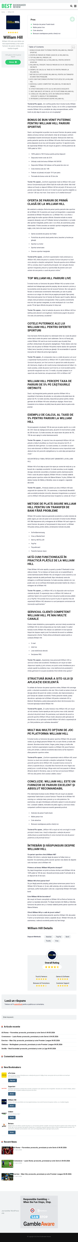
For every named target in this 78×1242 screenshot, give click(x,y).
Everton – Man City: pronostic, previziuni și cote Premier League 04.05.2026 (31, 1040)
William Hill (12, 1100)
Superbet (11, 1087)
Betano (11, 1124)
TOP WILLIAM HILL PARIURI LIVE (40, 57)
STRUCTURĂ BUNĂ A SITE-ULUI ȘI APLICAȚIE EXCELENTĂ (50, 89)
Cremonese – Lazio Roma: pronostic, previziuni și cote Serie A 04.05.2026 (30, 1037)
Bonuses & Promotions (41, 983)
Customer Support (62, 983)
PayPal (58, 937)
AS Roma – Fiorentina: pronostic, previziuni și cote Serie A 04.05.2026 (28, 1033)
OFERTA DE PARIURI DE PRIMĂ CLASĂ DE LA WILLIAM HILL (49, 55)
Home (3, 12)
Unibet (10, 1112)
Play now (12, 1080)
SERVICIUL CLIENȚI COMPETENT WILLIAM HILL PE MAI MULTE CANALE (50, 85)
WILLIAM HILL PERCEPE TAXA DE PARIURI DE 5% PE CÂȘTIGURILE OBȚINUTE (52, 66)
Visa (56, 941)
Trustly (48, 941)
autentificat (18, 1004)
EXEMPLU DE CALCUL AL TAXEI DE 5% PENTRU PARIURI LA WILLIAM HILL (49, 71)
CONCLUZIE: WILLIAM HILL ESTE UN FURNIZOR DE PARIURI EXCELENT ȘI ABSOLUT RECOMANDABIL (50, 95)
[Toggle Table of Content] (72, 47)
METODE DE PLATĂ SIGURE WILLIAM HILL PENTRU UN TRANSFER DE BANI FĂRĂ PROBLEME (51, 76)
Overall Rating (52, 962)
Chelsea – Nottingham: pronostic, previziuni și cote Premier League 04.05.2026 (32, 1044)
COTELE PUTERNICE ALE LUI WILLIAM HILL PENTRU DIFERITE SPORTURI (50, 61)
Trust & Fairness (41, 977)
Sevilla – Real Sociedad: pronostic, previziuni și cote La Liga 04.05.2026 (29, 1049)
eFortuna (11, 1073)
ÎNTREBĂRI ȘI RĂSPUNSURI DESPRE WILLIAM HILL (47, 99)
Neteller (49, 937)
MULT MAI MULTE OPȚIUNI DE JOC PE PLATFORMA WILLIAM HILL (52, 91)
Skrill (67, 937)
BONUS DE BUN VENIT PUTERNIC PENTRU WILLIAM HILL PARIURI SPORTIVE (51, 51)
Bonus (13, 62)
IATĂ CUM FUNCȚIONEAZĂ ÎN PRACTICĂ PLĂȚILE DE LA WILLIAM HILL (51, 80)
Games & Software (62, 977)
